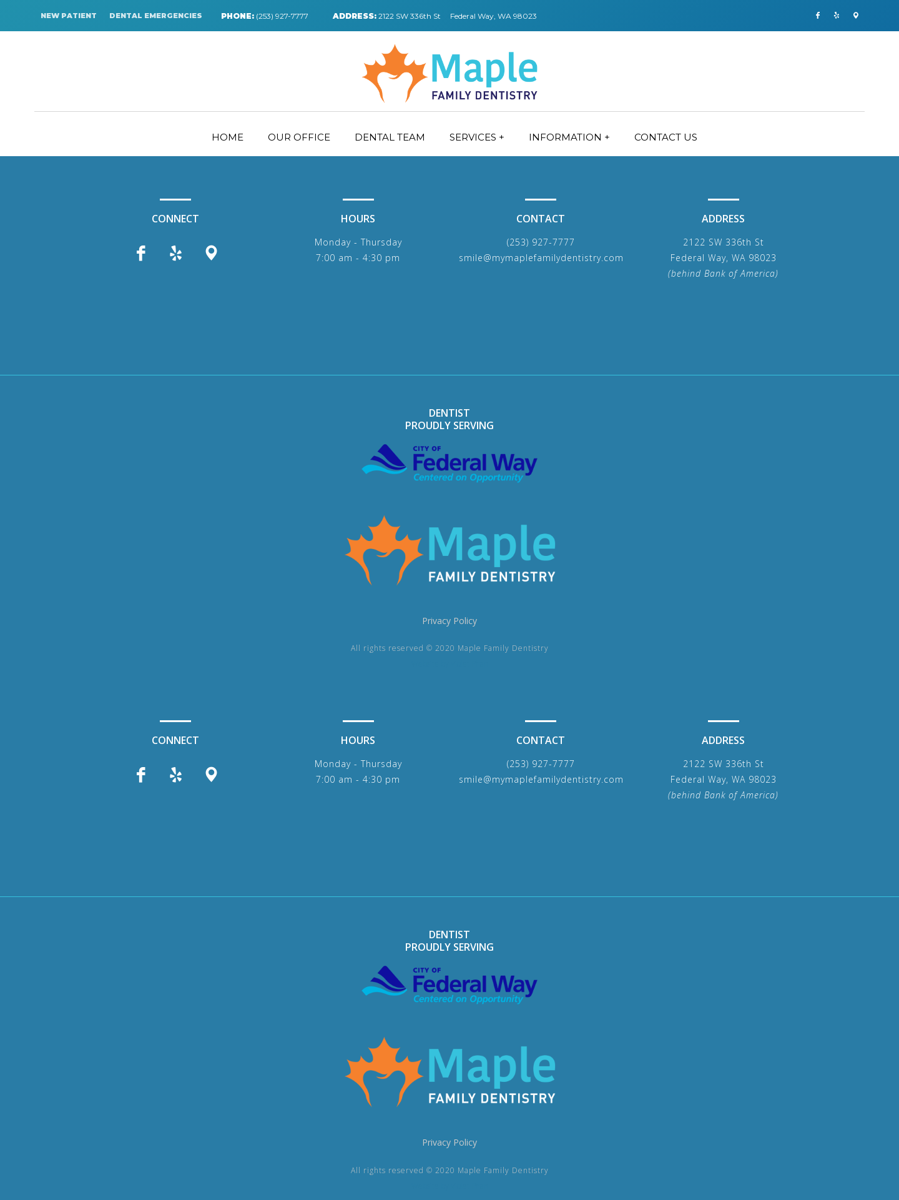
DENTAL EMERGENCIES (155, 15)
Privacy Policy (449, 621)
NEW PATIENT (69, 15)
